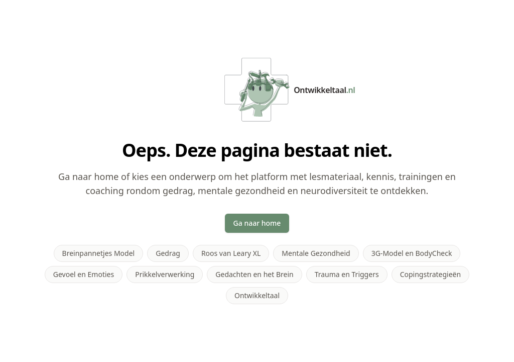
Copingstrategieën (430, 274)
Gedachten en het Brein (254, 274)
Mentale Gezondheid (316, 253)
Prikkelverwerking (164, 274)
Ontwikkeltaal (257, 295)
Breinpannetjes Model (98, 253)
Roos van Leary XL (231, 253)
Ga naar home (257, 223)
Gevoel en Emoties (83, 274)
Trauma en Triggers (347, 274)
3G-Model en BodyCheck (411, 253)
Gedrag (168, 253)
